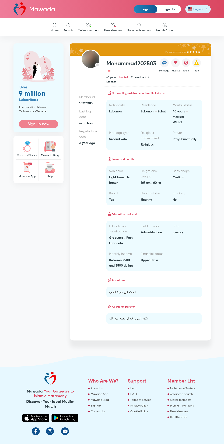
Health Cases (164, 27)
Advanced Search (181, 394)
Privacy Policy (139, 405)
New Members (113, 27)
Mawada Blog (50, 149)
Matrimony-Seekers (182, 388)
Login (145, 9)
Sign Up (169, 9)
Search (68, 27)
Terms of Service (140, 399)
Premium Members (139, 27)
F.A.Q (133, 394)
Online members (88, 27)
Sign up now (38, 124)
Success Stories (27, 149)
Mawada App (27, 170)
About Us (97, 388)
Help (50, 170)
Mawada (34, 9)
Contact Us (98, 411)
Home (54, 27)
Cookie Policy (139, 411)
